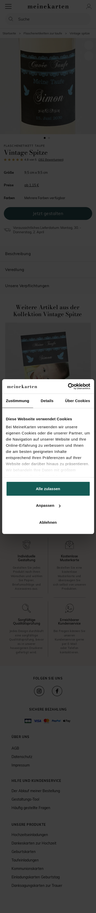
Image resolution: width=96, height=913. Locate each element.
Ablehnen (48, 522)
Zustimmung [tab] (17, 400)
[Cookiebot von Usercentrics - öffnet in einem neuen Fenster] (68, 386)
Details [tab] (47, 400)
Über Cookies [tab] (77, 400)
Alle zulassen (48, 488)
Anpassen (48, 505)
